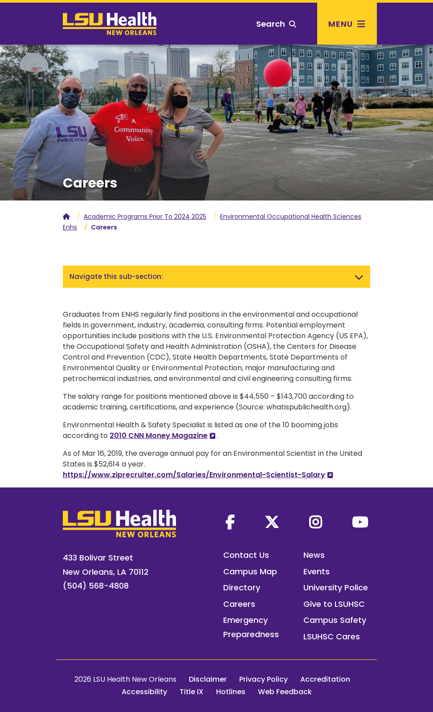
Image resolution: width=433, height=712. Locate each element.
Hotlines (230, 692)
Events (316, 571)
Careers (239, 604)
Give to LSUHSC (334, 604)
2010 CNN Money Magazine (159, 435)
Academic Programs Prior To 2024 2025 (145, 216)
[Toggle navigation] (359, 277)
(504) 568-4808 (96, 585)
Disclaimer (208, 679)
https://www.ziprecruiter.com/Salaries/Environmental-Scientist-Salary (194, 475)
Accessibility (144, 692)
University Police (335, 587)
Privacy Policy (263, 679)
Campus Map (250, 571)
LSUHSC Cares (331, 636)
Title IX (192, 692)
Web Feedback (285, 692)
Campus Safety (334, 620)
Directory (241, 587)
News (314, 555)
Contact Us (246, 555)
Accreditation (325, 679)
